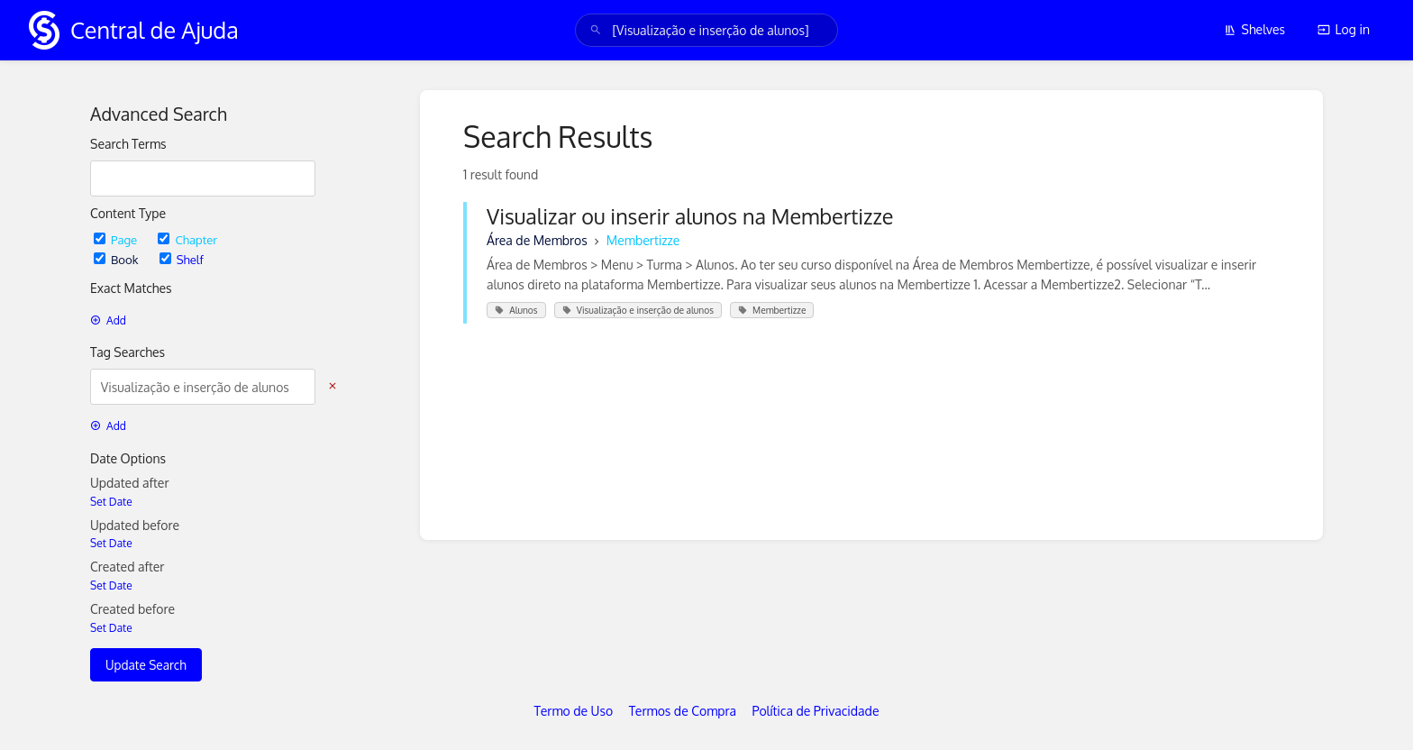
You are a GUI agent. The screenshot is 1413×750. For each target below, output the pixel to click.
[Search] (595, 30)
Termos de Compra (682, 710)
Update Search (146, 664)
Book (117, 259)
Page (117, 239)
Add (108, 320)
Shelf (182, 259)
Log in (1343, 29)
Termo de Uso (574, 710)
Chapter (187, 239)
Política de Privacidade (816, 710)
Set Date (111, 501)
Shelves (1255, 29)
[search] (706, 30)
